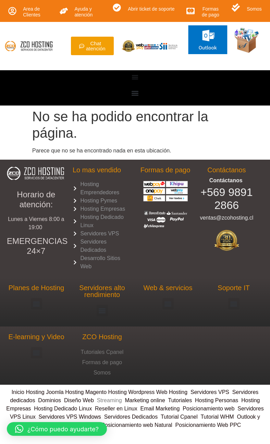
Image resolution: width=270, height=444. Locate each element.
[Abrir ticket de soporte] (117, 7)
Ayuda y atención (83, 11)
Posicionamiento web (208, 408)
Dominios (51, 400)
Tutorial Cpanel (179, 417)
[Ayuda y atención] (64, 11)
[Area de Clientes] (12, 11)
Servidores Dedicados (131, 417)
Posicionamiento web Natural (136, 425)
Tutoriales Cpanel (102, 352)
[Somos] (236, 7)
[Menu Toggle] (135, 77)
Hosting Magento (86, 392)
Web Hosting (171, 392)
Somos (254, 9)
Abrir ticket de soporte (151, 9)
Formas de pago (210, 11)
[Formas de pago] (190, 11)
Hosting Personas (216, 400)
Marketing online (145, 400)
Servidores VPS (210, 392)
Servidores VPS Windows (70, 417)
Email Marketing (160, 408)
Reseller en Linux (116, 408)
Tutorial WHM (217, 417)
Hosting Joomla (44, 392)
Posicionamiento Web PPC (208, 425)
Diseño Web (79, 400)
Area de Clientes (31, 11)
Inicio (19, 392)
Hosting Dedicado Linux (63, 408)
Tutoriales (181, 400)
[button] (135, 93)
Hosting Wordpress (131, 392)
